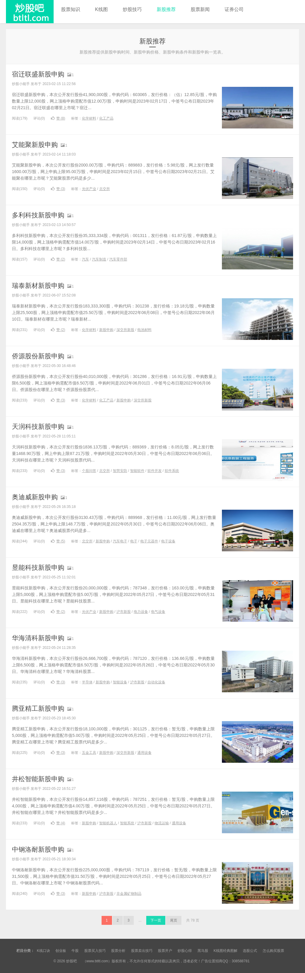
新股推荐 (166, 9)
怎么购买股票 (273, 951)
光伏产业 (89, 189)
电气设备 (158, 612)
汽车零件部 (118, 259)
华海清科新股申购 (38, 638)
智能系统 (127, 823)
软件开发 (154, 471)
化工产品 (106, 118)
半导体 (87, 682)
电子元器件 (149, 541)
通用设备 (144, 753)
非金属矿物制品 (128, 894)
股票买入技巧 (95, 951)
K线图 (101, 9)
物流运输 (162, 823)
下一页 (155, 920)
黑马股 (202, 951)
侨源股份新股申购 (38, 356)
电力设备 (141, 612)
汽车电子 (120, 541)
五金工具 (89, 753)
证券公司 (234, 9)
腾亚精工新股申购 (38, 708)
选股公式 (250, 951)
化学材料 (89, 118)
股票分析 (118, 951)
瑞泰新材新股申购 (38, 285)
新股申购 (106, 330)
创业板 (60, 951)
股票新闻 (200, 9)
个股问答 (89, 471)
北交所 (104, 189)
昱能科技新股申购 (38, 567)
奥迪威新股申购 (35, 497)
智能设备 (120, 682)
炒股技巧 (132, 9)
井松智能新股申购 (38, 779)
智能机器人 (108, 823)
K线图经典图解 (225, 951)
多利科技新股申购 (38, 215)
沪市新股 (123, 612)
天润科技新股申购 (38, 426)
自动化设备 (156, 682)
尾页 (173, 920)
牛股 (75, 951)
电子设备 (168, 541)
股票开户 (165, 951)
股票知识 (70, 9)
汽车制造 (99, 259)
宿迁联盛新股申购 (38, 74)
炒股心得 (185, 951)
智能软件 (137, 471)
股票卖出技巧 (141, 951)
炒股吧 (30, 11)
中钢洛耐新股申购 (38, 849)
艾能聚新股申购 (35, 144)
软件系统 (172, 471)
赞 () (58, 118)
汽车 (85, 259)
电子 (133, 541)
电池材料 (144, 330)
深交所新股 (125, 330)
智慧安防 (120, 471)
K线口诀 (43, 951)
